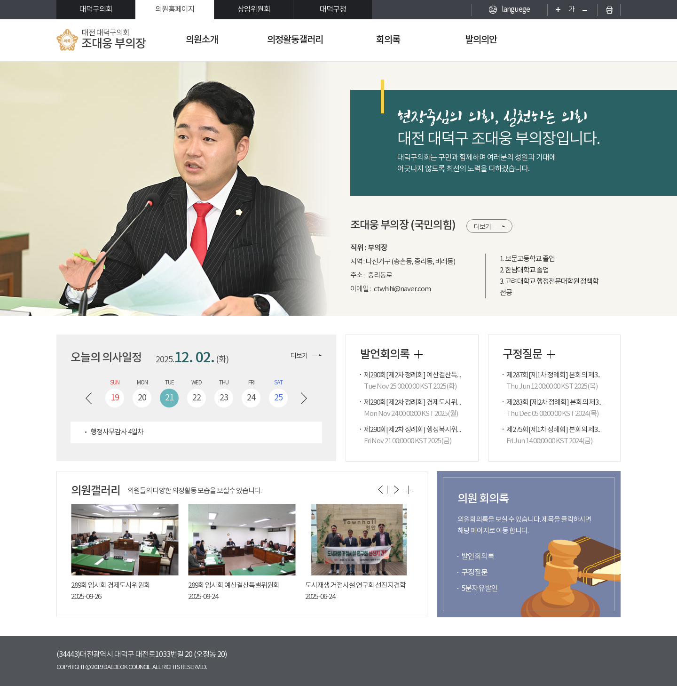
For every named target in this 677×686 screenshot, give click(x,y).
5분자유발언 (479, 588)
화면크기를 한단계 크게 (555, 9)
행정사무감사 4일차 (116, 432)
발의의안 (481, 40)
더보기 (482, 227)
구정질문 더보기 (551, 354)
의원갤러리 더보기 (409, 490)
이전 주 (88, 398)
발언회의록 (477, 556)
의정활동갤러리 (295, 40)
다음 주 (304, 398)
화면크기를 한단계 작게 (588, 9)
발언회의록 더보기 (418, 354)
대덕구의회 (95, 9)
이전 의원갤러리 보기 (380, 490)
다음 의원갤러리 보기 (396, 490)
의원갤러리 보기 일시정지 (388, 490)
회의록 (388, 40)
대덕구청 (333, 9)
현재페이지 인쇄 (609, 9)
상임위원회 (253, 9)
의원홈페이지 (175, 9)
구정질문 (474, 572)
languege (516, 9)
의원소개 (202, 40)
